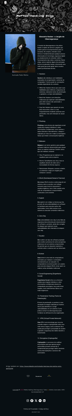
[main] (36, 16)
